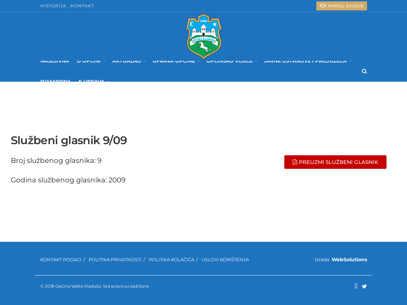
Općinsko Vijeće (229, 61)
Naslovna (54, 61)
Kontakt (82, 5)
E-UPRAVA (92, 82)
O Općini (89, 61)
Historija (53, 5)
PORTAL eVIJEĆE (342, 5)
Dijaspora (55, 82)
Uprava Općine (174, 61)
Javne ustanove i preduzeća (305, 61)
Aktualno (126, 61)
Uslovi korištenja (225, 259)
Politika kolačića (171, 259)
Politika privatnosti (115, 259)
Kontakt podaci (60, 259)
